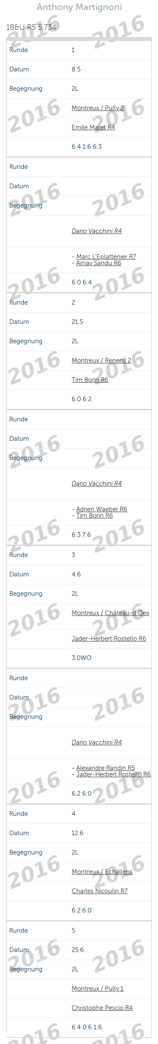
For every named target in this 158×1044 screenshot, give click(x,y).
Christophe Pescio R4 (102, 1008)
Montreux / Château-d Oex (110, 613)
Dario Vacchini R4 (97, 231)
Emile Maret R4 (93, 127)
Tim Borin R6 (90, 379)
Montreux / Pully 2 (98, 108)
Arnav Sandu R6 (98, 263)
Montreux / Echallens (102, 871)
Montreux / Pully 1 (97, 988)
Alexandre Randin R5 (105, 768)
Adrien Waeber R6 (101, 509)
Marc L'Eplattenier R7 (106, 256)
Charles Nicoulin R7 (100, 891)
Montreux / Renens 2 (101, 360)
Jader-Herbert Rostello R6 (109, 638)
